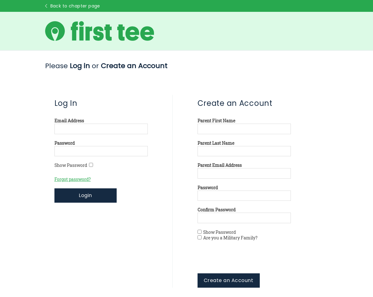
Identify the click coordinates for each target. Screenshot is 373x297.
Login (85, 195)
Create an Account (228, 280)
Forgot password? (72, 179)
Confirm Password (216, 210)
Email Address (69, 121)
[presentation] (245, 261)
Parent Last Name (216, 143)
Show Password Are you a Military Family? (228, 235)
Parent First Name (216, 121)
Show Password (73, 165)
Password (64, 143)
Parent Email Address (220, 165)
